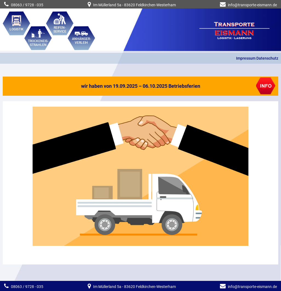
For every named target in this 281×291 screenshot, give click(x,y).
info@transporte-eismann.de (252, 5)
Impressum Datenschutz (257, 58)
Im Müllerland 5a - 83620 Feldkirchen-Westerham (132, 5)
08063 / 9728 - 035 (23, 5)
